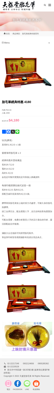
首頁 (7, 34)
